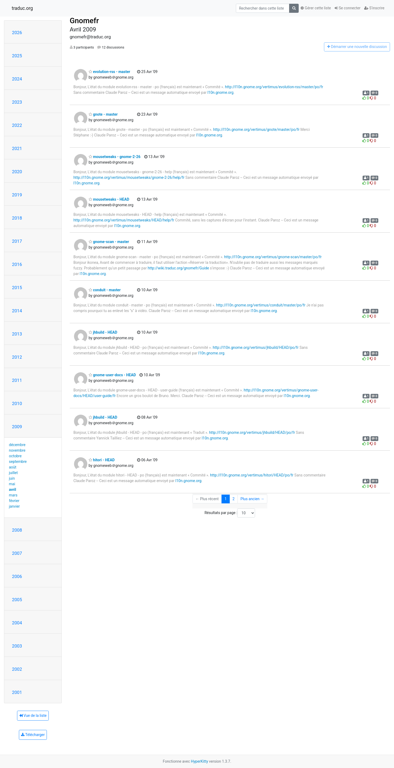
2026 (17, 32)
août (13, 467)
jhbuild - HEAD (103, 332)
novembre (17, 450)
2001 (17, 692)
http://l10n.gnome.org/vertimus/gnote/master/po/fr (256, 129)
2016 (17, 264)
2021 (17, 148)
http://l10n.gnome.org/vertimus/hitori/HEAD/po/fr (251, 475)
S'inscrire (374, 8)
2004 (17, 622)
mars (13, 495)
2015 (17, 287)
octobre (15, 456)
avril (12, 489)
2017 (17, 241)
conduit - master (105, 290)
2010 (17, 403)
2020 (17, 171)
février (14, 501)
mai (12, 484)
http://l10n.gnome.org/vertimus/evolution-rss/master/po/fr (274, 87)
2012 (17, 357)
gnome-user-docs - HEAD (112, 375)
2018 (17, 218)
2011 (17, 380)
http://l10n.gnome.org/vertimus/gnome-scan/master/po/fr (273, 257)
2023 (17, 102)
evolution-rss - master (109, 72)
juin (12, 478)
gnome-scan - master (109, 242)
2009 (17, 426)
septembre (18, 461)
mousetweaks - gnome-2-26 (115, 157)
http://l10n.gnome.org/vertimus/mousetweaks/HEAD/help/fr (123, 220)
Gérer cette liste (316, 8)
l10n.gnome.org (220, 92)
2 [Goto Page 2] (233, 499)
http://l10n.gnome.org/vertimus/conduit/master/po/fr (260, 305)
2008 (17, 530)
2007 (17, 553)
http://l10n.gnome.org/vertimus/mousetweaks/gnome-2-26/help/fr (128, 177)
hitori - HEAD (102, 460)
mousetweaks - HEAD (109, 199)
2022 (17, 125)
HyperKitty (199, 761)
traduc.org (22, 8)
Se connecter (347, 8)
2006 (17, 576)
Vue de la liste (33, 715)
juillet (13, 473)
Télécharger (33, 735)
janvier (14, 506)
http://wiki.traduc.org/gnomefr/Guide (178, 268)
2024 (17, 79)
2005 (17, 599)
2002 (17, 669)
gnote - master (103, 114)
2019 (17, 194)
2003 (17, 646)
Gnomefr (84, 20)
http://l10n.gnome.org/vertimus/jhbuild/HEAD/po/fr (256, 347)
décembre (17, 445)
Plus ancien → (252, 499)
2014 (17, 310)
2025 (17, 55)
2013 (17, 334)
